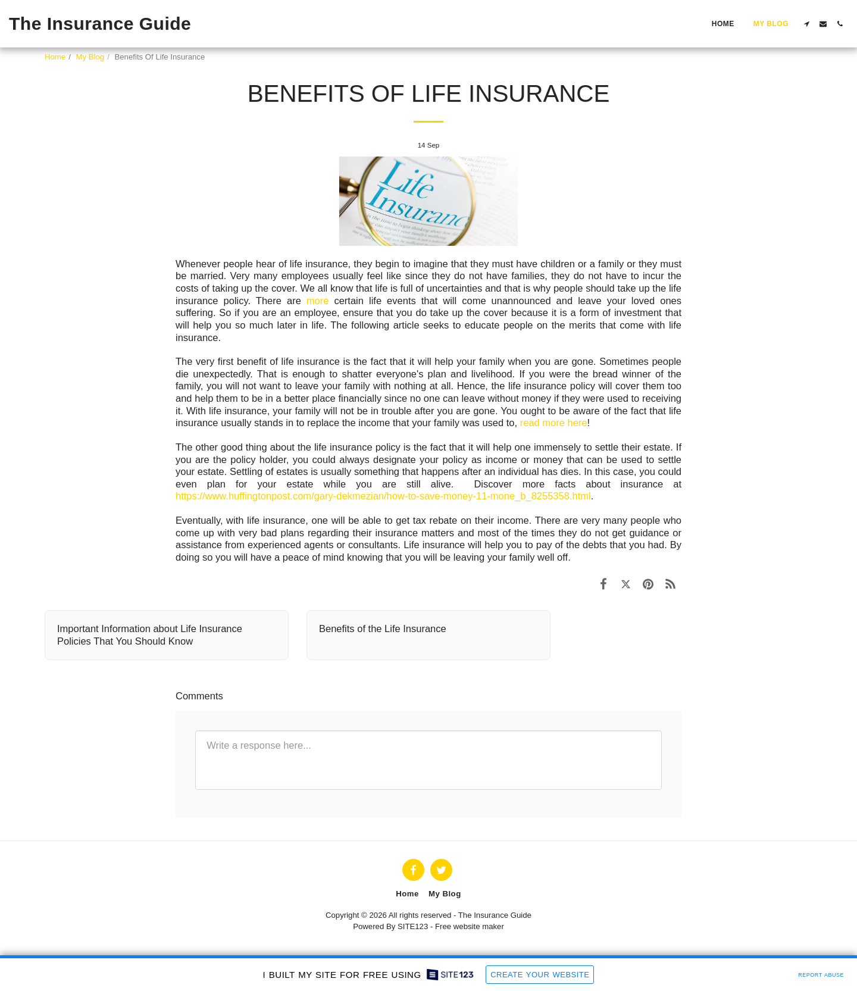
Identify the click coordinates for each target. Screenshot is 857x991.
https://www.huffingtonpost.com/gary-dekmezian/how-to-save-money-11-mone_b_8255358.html (383, 495)
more (317, 300)
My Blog (90, 56)
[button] (806, 23)
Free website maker (469, 926)
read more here (553, 422)
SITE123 (413, 926)
